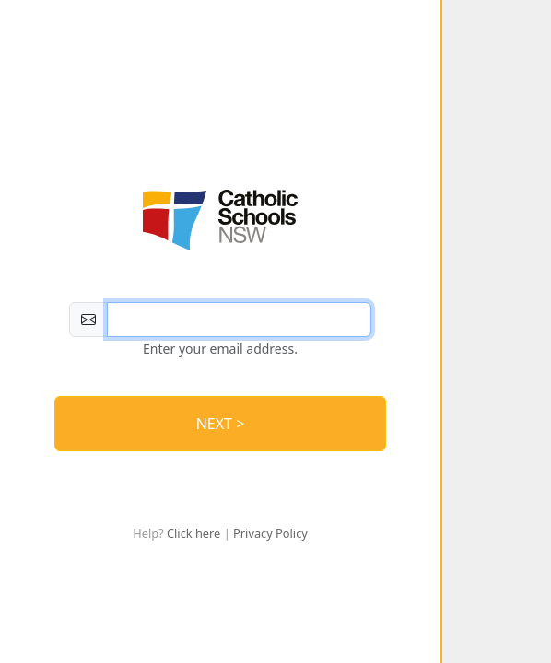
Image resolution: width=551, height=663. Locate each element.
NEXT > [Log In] (220, 423)
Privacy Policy (270, 533)
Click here (193, 533)
